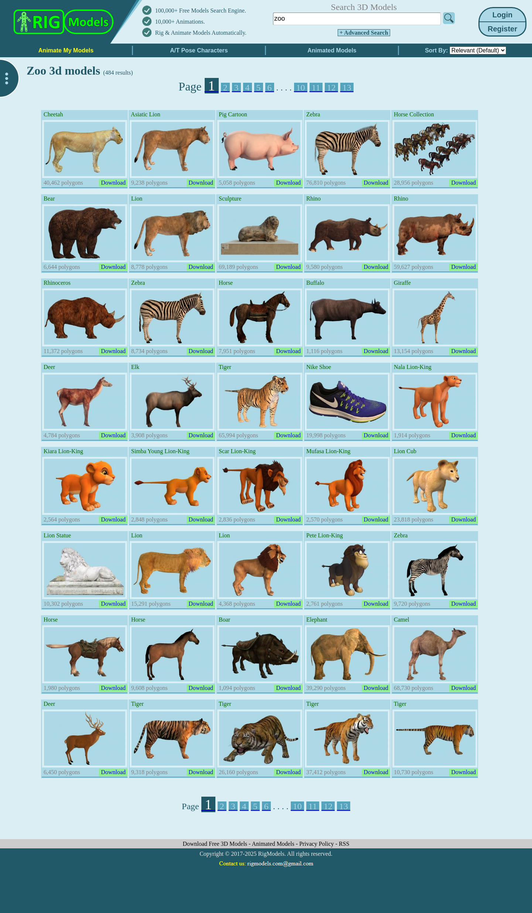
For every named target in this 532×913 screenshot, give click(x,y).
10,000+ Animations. (180, 21)
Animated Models (274, 844)
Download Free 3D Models (216, 844)
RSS (344, 844)
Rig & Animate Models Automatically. (200, 33)
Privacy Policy (317, 844)
